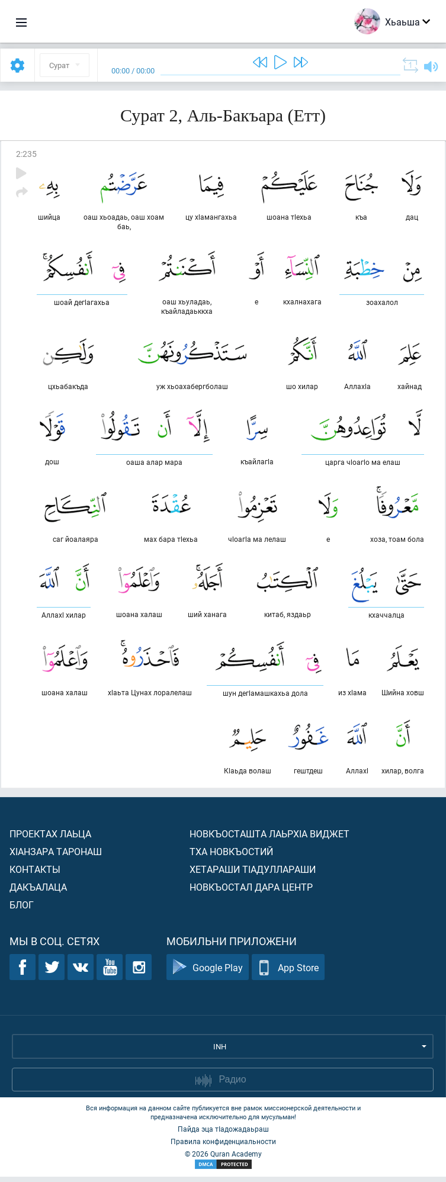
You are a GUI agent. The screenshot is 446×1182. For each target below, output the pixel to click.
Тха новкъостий (231, 856)
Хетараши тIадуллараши (253, 874)
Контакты (34, 874)
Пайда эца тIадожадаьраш (223, 1134)
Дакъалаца (38, 892)
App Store (288, 972)
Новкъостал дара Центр (251, 892)
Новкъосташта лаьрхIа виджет (269, 839)
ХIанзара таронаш (55, 856)
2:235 (26, 153)
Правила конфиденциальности (223, 1146)
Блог (21, 910)
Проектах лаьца (50, 839)
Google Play (207, 972)
